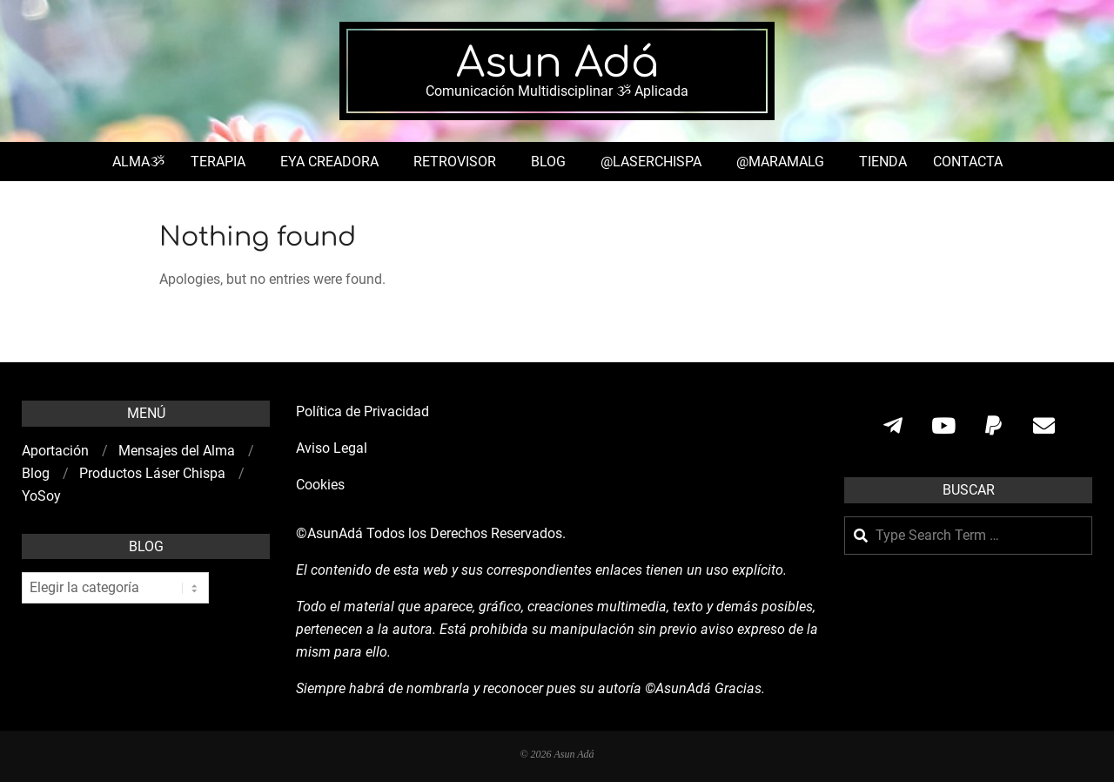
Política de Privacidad (362, 411)
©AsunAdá (329, 533)
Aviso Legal (331, 448)
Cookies (322, 484)
